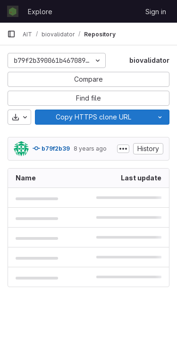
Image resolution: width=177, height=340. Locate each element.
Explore (40, 12)
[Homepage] (12, 11)
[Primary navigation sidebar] (11, 34)
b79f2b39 (51, 148)
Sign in (155, 12)
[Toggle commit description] (123, 148)
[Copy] (93, 117)
